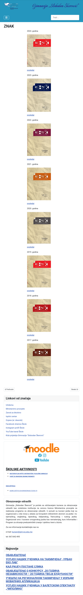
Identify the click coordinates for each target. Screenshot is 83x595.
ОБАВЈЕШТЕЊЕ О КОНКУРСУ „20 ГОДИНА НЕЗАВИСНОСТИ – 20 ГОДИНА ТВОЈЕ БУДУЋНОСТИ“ (39, 572)
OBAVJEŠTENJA (10, 486)
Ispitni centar (11, 416)
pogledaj (30, 70)
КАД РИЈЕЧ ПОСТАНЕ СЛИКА (24, 566)
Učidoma (9, 405)
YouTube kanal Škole (14, 431)
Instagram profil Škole (15, 428)
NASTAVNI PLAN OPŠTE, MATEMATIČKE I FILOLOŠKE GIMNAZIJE (29, 473)
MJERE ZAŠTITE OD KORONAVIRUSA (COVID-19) (23, 491)
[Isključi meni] (6, 17)
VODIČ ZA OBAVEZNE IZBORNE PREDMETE (22, 476)
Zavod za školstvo (13, 413)
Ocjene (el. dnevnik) (14, 420)
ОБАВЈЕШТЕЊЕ (16, 555)
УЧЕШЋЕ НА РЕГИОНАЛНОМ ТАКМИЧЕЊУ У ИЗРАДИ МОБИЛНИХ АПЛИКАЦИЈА (40, 579)
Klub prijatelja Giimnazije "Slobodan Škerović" (25, 435)
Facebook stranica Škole (16, 424)
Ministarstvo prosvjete (15, 409)
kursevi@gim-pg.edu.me (22, 532)
